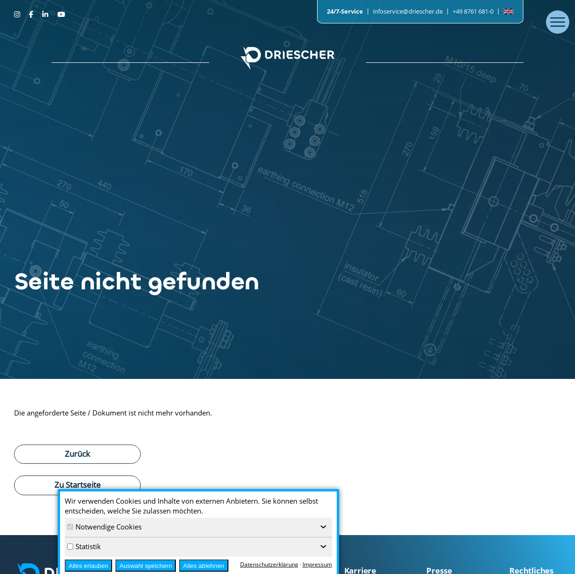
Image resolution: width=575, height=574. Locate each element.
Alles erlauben (88, 565)
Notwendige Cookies (104, 526)
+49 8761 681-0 (473, 11)
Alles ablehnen (203, 565)
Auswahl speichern (146, 565)
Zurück (77, 453)
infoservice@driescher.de (408, 11)
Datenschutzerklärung (269, 564)
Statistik (84, 546)
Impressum (317, 564)
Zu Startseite (77, 484)
